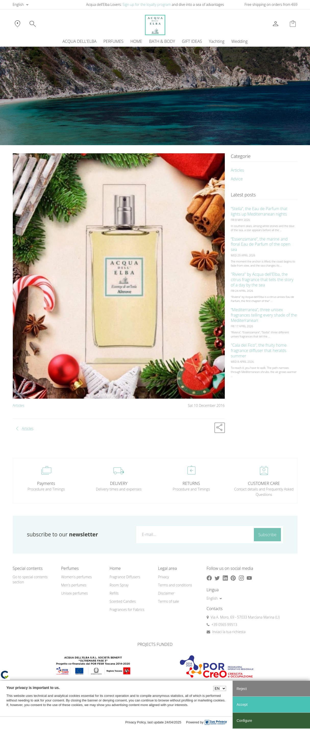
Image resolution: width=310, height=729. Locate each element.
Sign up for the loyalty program (146, 4)
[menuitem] (216, 41)
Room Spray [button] (119, 585)
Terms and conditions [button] (175, 585)
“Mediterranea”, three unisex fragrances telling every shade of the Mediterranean (264, 315)
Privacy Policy (135, 722)
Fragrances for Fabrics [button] (127, 609)
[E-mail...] (194, 534)
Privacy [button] (163, 576)
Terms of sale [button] (168, 601)
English (18, 4)
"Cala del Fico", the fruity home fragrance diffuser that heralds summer (259, 350)
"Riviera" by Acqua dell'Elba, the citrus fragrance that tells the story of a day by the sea (262, 279)
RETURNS (191, 483)
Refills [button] (114, 593)
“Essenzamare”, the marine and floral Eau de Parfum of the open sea (261, 244)
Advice (237, 179)
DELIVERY (118, 483)
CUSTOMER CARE (264, 483)
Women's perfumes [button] (76, 576)
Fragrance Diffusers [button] (125, 576)
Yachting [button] (217, 41)
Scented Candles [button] (123, 601)
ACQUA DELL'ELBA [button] (79, 41)
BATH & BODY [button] (162, 41)
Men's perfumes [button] (73, 585)
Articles (18, 405)
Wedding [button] (239, 41)
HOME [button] (136, 41)
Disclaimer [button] (166, 593)
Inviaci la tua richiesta (229, 631)
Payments (46, 483)
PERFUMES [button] (113, 41)
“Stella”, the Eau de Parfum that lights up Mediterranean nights (259, 211)
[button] (220, 428)
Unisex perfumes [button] (74, 593)
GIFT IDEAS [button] (192, 41)
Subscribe (267, 534)
